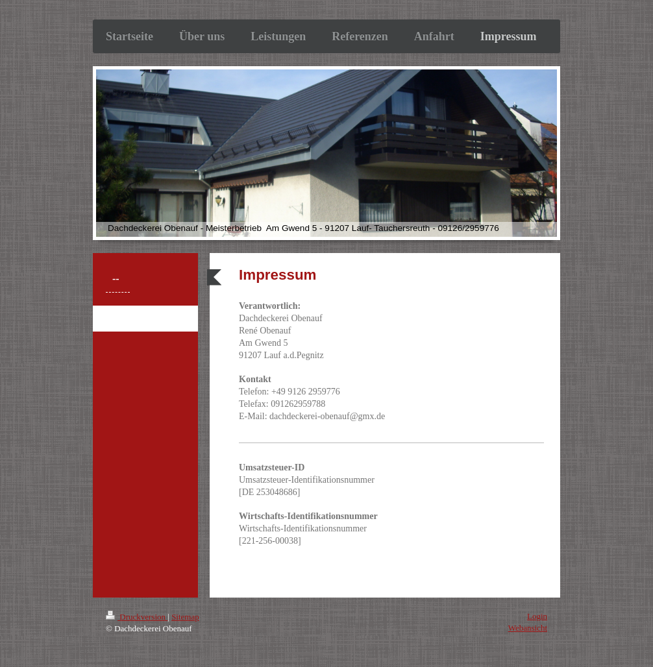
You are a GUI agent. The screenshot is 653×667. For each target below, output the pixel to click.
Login (537, 616)
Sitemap (185, 617)
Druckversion (136, 617)
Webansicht (527, 628)
